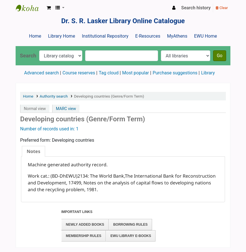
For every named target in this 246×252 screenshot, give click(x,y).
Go (219, 55)
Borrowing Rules (130, 225)
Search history (196, 7)
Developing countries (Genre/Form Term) (109, 96)
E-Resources (147, 36)
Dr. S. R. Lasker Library (30, 8)
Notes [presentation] (33, 151)
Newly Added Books (85, 225)
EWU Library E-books (130, 236)
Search (28, 56)
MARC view (66, 108)
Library (208, 73)
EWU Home (205, 36)
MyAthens (177, 36)
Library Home (61, 36)
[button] (48, 8)
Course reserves (78, 73)
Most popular (135, 73)
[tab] (33, 151)
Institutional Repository (105, 36)
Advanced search (41, 73)
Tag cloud (109, 73)
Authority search (54, 96)
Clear (222, 8)
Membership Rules (83, 236)
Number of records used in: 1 (49, 129)
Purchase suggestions (175, 73)
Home (35, 36)
